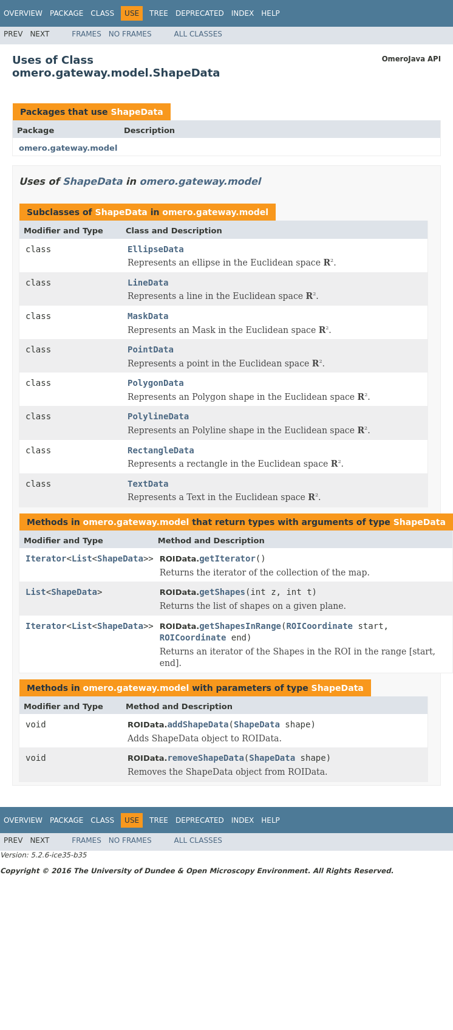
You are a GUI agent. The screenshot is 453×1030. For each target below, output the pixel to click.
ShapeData (137, 112)
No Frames (130, 34)
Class (102, 13)
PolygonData (156, 383)
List (82, 558)
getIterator (227, 558)
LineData (148, 282)
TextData (148, 484)
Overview (23, 13)
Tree (158, 13)
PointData (151, 349)
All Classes (198, 34)
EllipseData (156, 249)
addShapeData (197, 724)
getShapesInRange (240, 626)
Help (270, 13)
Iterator (46, 558)
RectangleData (161, 450)
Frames (86, 34)
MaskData (148, 316)
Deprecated (199, 13)
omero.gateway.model (68, 148)
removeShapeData (205, 758)
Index (242, 13)
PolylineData (158, 416)
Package (66, 13)
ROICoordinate (319, 626)
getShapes (222, 592)
